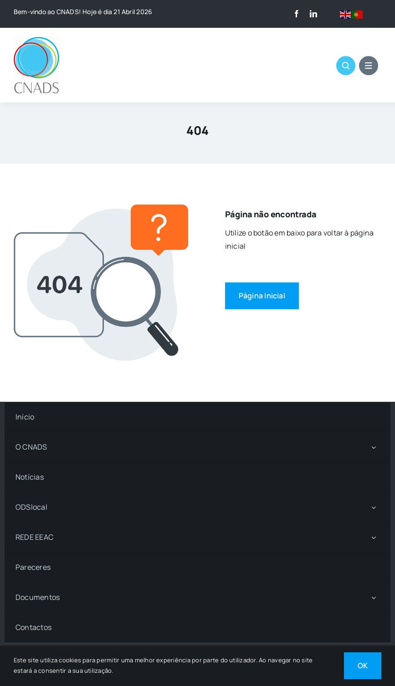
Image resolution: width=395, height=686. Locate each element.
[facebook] (296, 13)
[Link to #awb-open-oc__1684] (368, 65)
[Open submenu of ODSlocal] (373, 507)
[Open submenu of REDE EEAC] (373, 537)
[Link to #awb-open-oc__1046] (345, 65)
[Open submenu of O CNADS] (373, 447)
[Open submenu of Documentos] (373, 597)
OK (363, 665)
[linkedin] (313, 13)
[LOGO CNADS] (36, 41)
